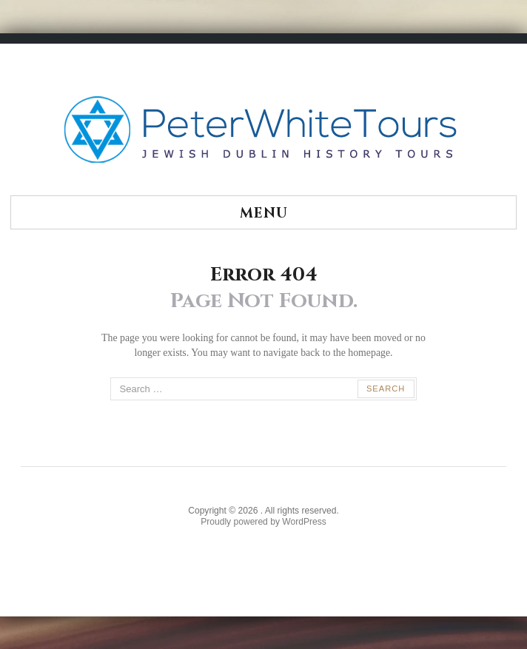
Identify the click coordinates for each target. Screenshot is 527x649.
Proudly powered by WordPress (263, 522)
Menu (264, 213)
